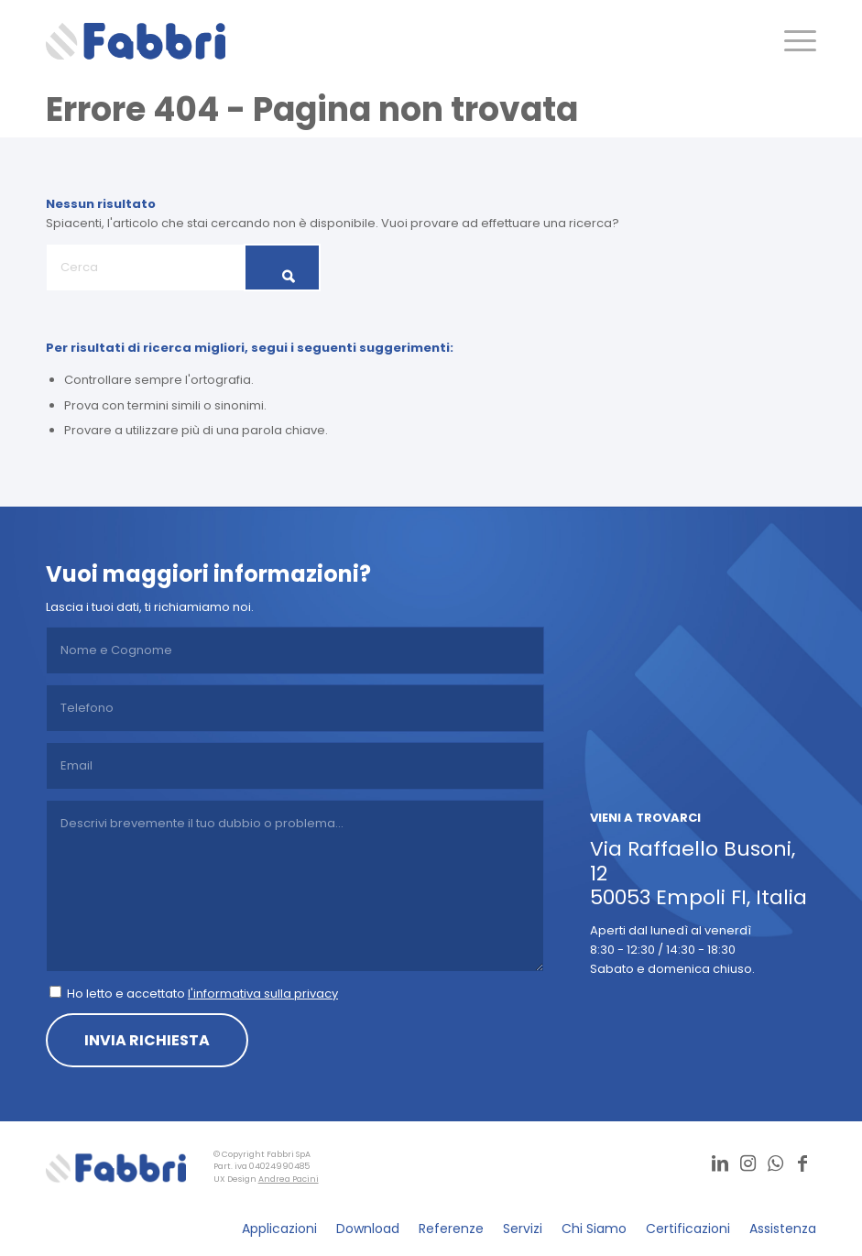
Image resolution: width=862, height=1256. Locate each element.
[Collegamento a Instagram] (747, 1163)
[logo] (135, 41)
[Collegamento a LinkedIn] (720, 1163)
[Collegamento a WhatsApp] (775, 1163)
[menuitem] (791, 41)
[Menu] (791, 41)
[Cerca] (183, 267)
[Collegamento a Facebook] (802, 1163)
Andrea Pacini (288, 1179)
